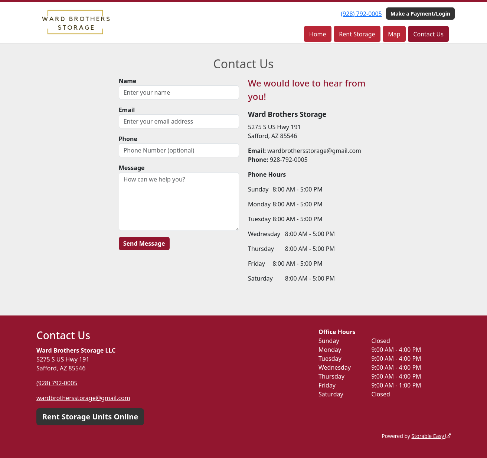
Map (394, 34)
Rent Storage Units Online (90, 417)
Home (317, 34)
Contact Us (428, 34)
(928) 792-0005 (361, 14)
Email (127, 110)
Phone (128, 139)
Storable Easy (431, 435)
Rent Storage (357, 34)
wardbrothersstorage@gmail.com (83, 398)
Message (132, 168)
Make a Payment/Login (420, 13)
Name (128, 81)
